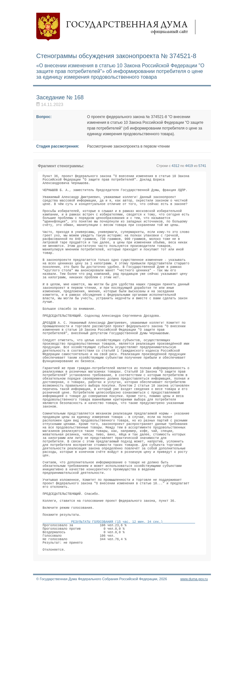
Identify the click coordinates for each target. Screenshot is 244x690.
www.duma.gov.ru (194, 682)
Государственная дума (118, 27)
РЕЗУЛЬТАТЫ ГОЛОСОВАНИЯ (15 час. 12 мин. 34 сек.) (119, 616)
